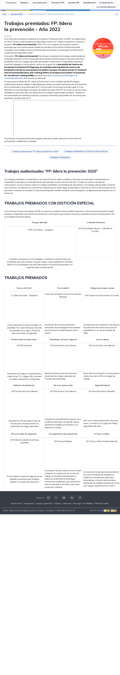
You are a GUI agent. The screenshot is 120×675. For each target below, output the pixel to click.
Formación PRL (57, 14)
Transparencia (29, 514)
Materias (24, 14)
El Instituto (11, 14)
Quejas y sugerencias (44, 514)
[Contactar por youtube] (64, 509)
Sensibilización (89, 14)
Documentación (40, 14)
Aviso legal (77, 514)
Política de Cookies (101, 514)
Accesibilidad (87, 514)
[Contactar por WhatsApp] (48, 509)
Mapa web (67, 514)
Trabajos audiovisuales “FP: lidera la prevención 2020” (35, 162)
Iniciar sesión (109, 5)
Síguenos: (40, 508)
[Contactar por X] (56, 509)
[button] (116, 24)
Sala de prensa (16, 514)
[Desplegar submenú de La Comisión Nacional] (116, 18)
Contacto (57, 514)
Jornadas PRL (74, 14)
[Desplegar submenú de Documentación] (48, 13)
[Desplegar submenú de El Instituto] (17, 13)
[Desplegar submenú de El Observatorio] (114, 13)
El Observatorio (106, 14)
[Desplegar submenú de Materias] (29, 13)
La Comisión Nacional (105, 18)
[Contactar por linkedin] (72, 509)
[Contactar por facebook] (80, 509)
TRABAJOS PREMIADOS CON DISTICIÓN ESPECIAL (86, 162)
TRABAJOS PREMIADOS (60, 168)
